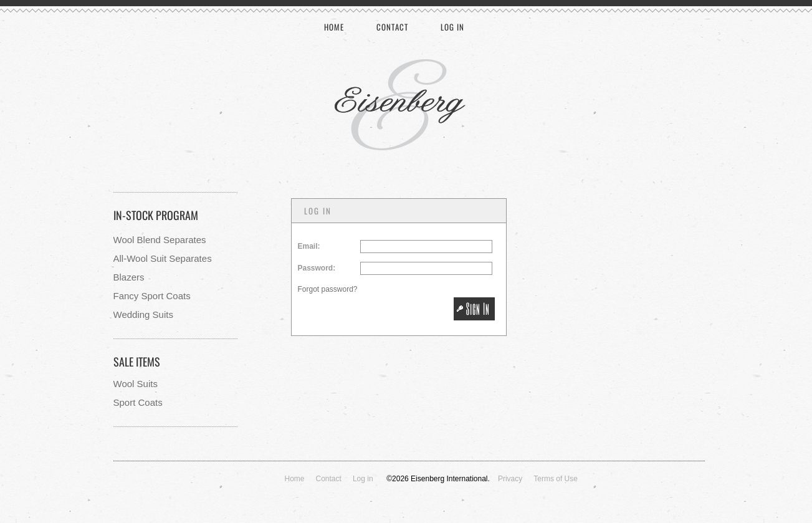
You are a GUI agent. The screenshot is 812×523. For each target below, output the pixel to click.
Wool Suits (135, 383)
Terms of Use (555, 478)
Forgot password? (328, 289)
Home (334, 27)
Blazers (129, 277)
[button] (474, 308)
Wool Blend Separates (159, 239)
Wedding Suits (143, 314)
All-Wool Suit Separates (162, 258)
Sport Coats (138, 402)
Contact (392, 27)
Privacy (510, 478)
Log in (452, 27)
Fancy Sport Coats (152, 295)
